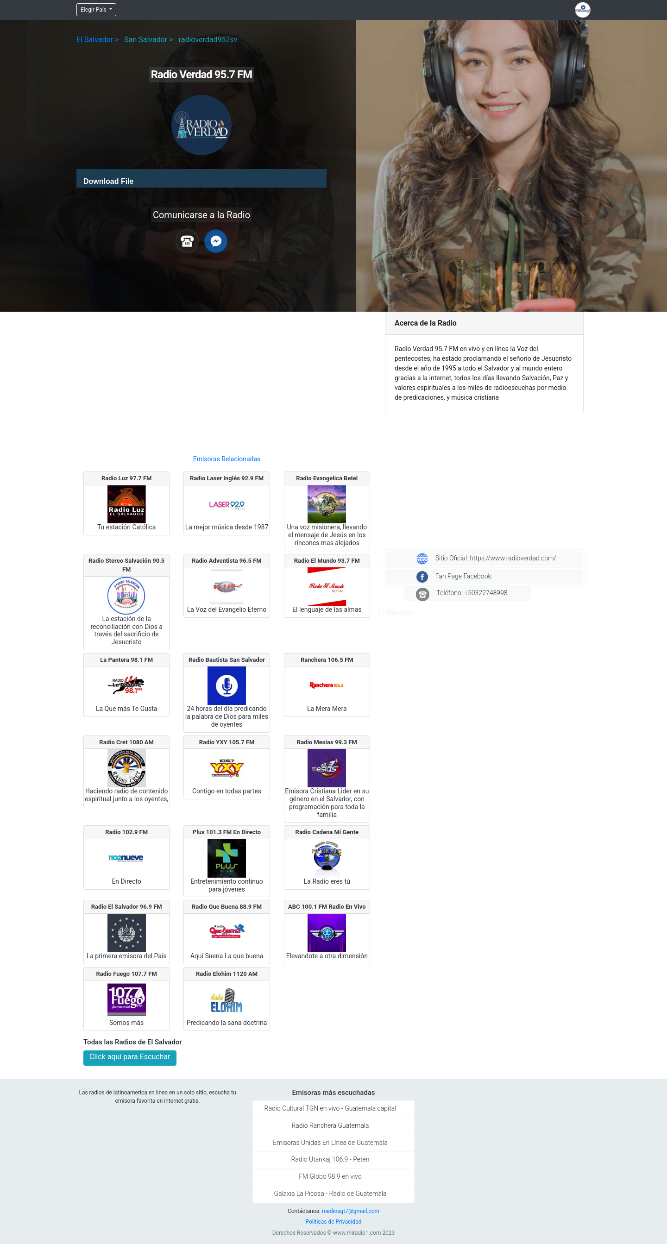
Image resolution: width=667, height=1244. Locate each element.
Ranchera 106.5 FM (327, 659)
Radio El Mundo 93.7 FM (327, 560)
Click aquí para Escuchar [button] (129, 1056)
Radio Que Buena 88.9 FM (227, 906)
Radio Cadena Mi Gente (327, 832)
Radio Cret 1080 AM (126, 742)
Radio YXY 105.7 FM (227, 742)
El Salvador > (97, 39)
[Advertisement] (226, 379)
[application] (201, 178)
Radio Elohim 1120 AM (227, 973)
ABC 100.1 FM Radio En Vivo (327, 906)
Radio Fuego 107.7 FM (126, 973)
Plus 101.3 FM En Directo (227, 832)
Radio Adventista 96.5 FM (226, 560)
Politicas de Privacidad (333, 1222)
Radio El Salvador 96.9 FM (126, 906)
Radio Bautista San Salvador (227, 659)
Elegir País (94, 9)
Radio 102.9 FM (126, 832)
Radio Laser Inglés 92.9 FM (227, 478)
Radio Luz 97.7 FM (126, 478)
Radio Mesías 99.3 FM (327, 742)
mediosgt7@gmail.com (350, 1211)
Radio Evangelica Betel (327, 478)
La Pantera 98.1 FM (126, 659)
